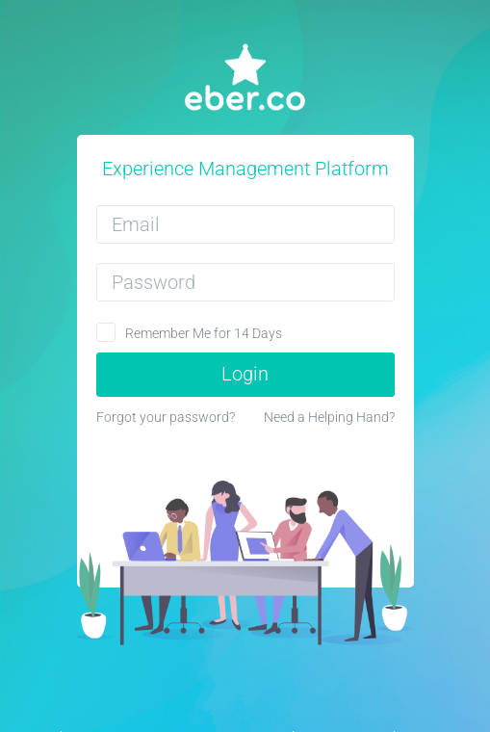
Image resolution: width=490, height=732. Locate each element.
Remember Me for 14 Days (203, 333)
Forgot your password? (165, 417)
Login (245, 373)
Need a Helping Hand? (329, 417)
